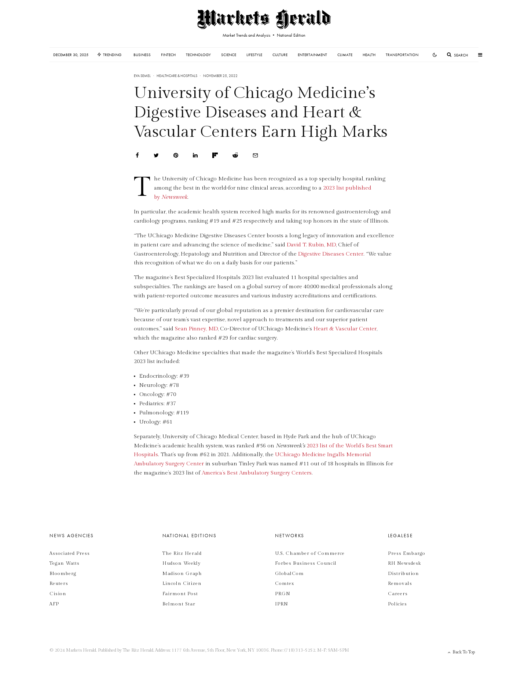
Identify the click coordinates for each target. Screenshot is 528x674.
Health (369, 54)
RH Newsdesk (404, 563)
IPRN (281, 604)
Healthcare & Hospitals (177, 75)
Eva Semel (142, 75)
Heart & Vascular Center (345, 329)
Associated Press (70, 553)
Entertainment (312, 54)
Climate (344, 54)
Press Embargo (406, 553)
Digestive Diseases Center (330, 254)
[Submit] (235, 155)
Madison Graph (182, 573)
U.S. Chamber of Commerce (310, 553)
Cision (58, 594)
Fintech (168, 54)
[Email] (255, 155)
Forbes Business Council (306, 563)
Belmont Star (178, 604)
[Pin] (175, 155)
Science (228, 54)
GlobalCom (289, 573)
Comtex (284, 583)
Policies (397, 604)
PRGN (282, 594)
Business (142, 54)
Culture (279, 54)
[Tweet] (156, 155)
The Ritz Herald (182, 553)
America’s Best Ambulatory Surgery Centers (257, 473)
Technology (198, 54)
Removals (400, 583)
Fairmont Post (180, 594)
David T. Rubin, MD (311, 245)
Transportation (402, 54)
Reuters (59, 583)
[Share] (137, 155)
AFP (54, 604)
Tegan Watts (65, 563)
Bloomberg (63, 573)
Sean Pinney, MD (196, 329)
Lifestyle (254, 54)
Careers (398, 594)
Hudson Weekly (181, 563)
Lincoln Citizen (182, 583)
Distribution (403, 573)
